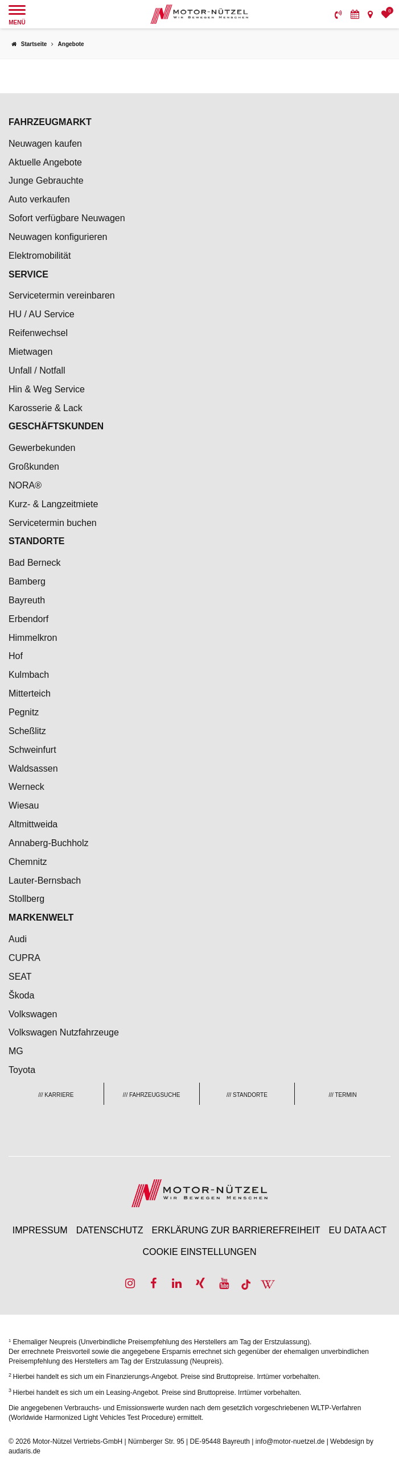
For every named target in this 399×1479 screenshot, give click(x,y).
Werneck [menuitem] (26, 787)
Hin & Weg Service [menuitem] (47, 389)
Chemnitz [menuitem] (28, 862)
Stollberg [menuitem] (26, 899)
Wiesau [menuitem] (24, 805)
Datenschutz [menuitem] (109, 1230)
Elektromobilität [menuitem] (40, 255)
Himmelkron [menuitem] (33, 638)
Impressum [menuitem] (40, 1230)
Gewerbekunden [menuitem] (42, 448)
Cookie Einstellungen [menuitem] (199, 1252)
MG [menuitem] (16, 1051)
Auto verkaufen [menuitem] (39, 199)
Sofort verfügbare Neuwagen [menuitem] (67, 218)
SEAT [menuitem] (20, 976)
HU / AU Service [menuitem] (42, 314)
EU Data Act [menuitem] (358, 1230)
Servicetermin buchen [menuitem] (53, 523)
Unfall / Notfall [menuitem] (37, 370)
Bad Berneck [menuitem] (35, 562)
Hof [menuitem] (16, 656)
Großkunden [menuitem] (34, 466)
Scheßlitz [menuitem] (27, 731)
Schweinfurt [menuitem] (32, 750)
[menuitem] (338, 14)
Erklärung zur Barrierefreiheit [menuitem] (236, 1230)
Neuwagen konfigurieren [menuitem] (58, 237)
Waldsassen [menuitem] (33, 768)
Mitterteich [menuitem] (30, 693)
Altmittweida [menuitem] (33, 824)
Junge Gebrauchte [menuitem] (46, 180)
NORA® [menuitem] (26, 485)
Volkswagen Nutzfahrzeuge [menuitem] (64, 1032)
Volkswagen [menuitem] (33, 1014)
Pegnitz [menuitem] (24, 712)
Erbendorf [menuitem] (28, 619)
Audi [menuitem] (18, 939)
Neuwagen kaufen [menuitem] (45, 143)
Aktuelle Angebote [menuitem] (45, 162)
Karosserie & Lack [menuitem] (46, 408)
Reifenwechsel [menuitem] (38, 333)
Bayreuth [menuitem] (27, 600)
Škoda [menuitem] (21, 995)
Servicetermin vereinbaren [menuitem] (62, 295)
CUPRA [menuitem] (24, 958)
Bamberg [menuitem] (27, 581)
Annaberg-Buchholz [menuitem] (49, 843)
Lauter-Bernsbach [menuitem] (45, 880)
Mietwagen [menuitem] (30, 352)
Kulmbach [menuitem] (29, 675)
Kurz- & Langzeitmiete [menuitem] (53, 504)
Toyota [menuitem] (22, 1070)
